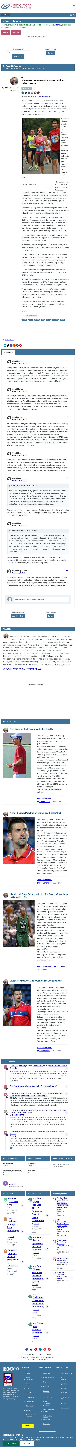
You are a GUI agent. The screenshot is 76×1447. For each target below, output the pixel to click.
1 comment (60, 966)
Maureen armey (38, 1066)
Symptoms (64, 1384)
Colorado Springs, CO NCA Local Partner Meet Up (63, 1260)
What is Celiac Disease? (65, 1378)
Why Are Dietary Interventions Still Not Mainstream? (33, 1086)
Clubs (27, 1388)
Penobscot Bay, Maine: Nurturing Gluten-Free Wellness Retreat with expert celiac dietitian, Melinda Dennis (63, 1204)
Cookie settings (50, 1437)
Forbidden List (65, 1408)
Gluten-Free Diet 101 (65, 1398)
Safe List (63, 1403)
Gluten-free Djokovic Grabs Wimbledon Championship (36, 980)
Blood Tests (64, 1392)
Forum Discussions (29, 1378)
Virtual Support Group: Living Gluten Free (62, 1242)
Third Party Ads (47, 1397)
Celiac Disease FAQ (66, 1373)
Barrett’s (13, 1068)
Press (45, 1382)
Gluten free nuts (17, 1115)
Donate (50, 616)
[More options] (67, 361)
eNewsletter (18, 56)
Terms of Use (30, 1401)
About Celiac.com (48, 1377)
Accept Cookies (11, 1443)
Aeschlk (12, 1184)
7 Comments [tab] (8, 352)
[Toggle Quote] (10, 486)
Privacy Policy (29, 1354)
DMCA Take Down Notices (48, 1410)
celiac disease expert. (45, 96)
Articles (28, 1373)
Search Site (46, 1424)
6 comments (43, 883)
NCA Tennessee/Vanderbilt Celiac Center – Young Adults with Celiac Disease (63, 1225)
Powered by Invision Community (38, 1359)
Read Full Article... (44, 798)
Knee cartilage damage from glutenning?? (28, 1095)
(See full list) (69, 1158)
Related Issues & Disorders (58, 1066)
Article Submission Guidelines (46, 1403)
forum (58, 25)
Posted (19, 363)
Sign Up (16, 32)
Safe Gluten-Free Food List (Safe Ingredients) (38, 1272)
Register (28, 1392)
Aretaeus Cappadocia (28, 1110)
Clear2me (45, 1110)
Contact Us (40, 1354)
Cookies (48, 1354)
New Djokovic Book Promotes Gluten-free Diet (32, 729)
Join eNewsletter (18, 616)
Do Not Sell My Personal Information (47, 1417)
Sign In (5, 32)
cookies (31, 1437)
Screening (63, 1388)
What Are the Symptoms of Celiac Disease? (37, 1243)
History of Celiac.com (46, 1391)
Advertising (46, 1386)
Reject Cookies (27, 1443)
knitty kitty (22, 1066)
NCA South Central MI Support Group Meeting (62, 1275)
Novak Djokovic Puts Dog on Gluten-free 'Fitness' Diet (35, 813)
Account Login (30, 1397)
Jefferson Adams (11, 87)
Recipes (28, 1410)
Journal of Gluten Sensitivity (31, 1415)
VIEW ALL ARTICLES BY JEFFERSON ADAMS (22, 669)
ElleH (36, 1093)
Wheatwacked (25, 1132)
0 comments (43, 802)
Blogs (27, 1384)
